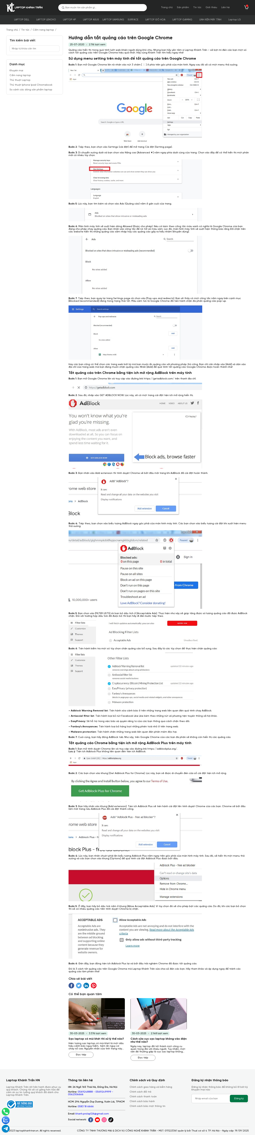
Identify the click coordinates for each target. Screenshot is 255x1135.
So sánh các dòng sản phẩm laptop (31, 89)
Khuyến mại (16, 70)
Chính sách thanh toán (143, 1096)
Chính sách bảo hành (142, 1101)
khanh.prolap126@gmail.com (92, 1114)
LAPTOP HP (69, 19)
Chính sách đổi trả (140, 1092)
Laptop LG (234, 19)
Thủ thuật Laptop (20, 80)
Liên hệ (225, 7)
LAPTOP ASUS (91, 19)
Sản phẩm (183, 7)
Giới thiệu (211, 7)
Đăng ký (239, 1098)
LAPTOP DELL (21, 19)
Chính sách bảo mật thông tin (147, 1106)
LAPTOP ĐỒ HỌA (155, 19)
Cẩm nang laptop (43, 30)
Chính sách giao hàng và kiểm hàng (151, 1087)
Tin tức (197, 7)
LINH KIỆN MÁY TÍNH (210, 19)
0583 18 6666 (86, 1106)
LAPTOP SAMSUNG (113, 19)
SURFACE (133, 19)
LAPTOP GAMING (182, 19)
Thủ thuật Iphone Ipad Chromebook (31, 85)
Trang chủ (167, 7)
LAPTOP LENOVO (46, 19)
